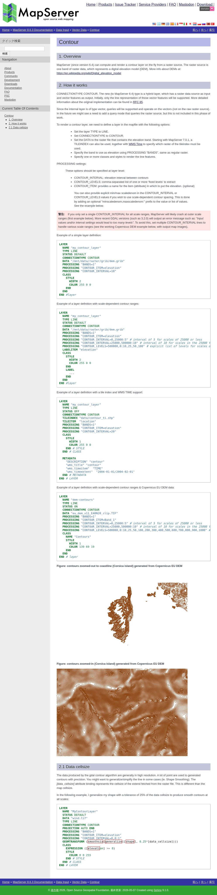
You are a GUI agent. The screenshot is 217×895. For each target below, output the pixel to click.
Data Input (62, 29)
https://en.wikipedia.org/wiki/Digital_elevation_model (89, 73)
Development (12, 80)
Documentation (13, 87)
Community (11, 76)
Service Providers (152, 4)
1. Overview (15, 119)
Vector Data (79, 29)
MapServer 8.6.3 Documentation (33, 29)
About (7, 68)
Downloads (10, 84)
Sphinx (158, 890)
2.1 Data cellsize (18, 127)
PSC (7, 95)
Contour (95, 29)
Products (105, 4)
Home (91, 4)
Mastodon (186, 4)
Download (205, 4)
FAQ (172, 4)
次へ (204, 29)
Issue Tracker (125, 4)
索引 (212, 29)
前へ (195, 29)
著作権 (55, 890)
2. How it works (17, 123)
